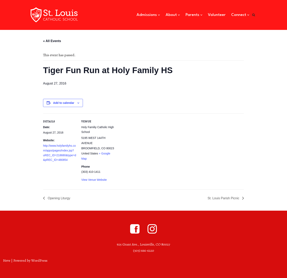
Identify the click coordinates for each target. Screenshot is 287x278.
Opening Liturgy (58, 198)
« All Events (52, 41)
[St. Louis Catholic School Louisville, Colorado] (55, 15)
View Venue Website (94, 179)
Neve (6, 260)
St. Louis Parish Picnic (223, 198)
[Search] (253, 14)
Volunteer (217, 15)
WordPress (39, 260)
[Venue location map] (141, 141)
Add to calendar (63, 102)
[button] (159, 15)
